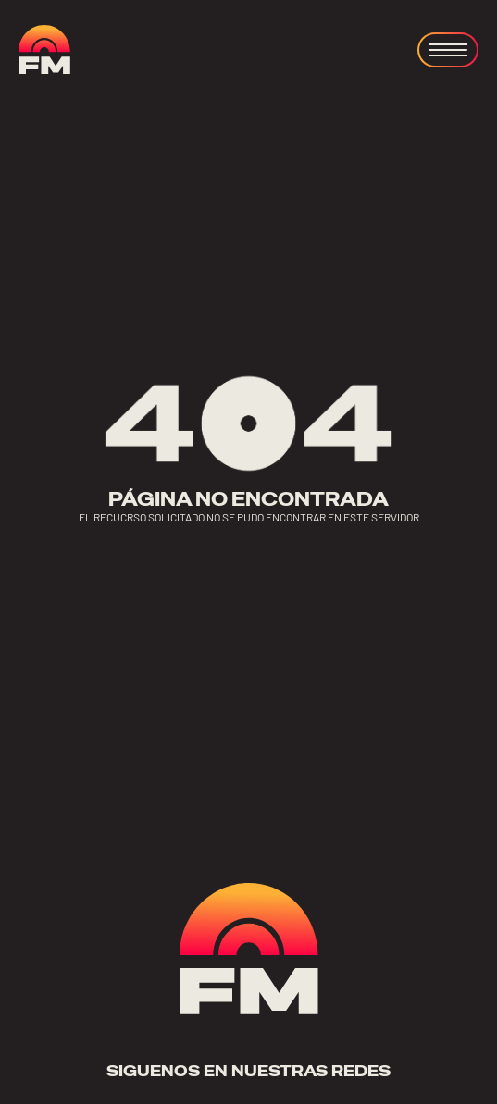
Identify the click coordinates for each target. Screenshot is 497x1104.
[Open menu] (448, 50)
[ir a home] (44, 49)
